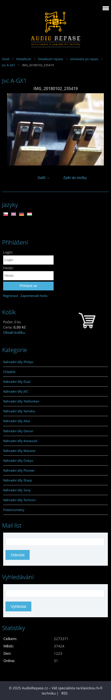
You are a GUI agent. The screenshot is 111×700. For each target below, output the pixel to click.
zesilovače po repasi (84, 59)
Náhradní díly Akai (16, 421)
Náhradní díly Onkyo (18, 460)
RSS (64, 693)
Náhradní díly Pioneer (19, 470)
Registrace (10, 296)
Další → (44, 177)
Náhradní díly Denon (18, 431)
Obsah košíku (14, 332)
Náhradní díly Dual (16, 381)
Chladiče (9, 372)
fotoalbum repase (50, 59)
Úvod (5, 59)
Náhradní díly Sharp (17, 480)
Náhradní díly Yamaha (19, 411)
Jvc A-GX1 (8, 65)
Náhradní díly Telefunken (21, 401)
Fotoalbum (23, 59)
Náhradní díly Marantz (19, 451)
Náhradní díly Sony (17, 490)
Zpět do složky (75, 177)
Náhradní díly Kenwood (20, 441)
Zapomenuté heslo (34, 296)
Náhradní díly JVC (15, 391)
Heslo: (8, 267)
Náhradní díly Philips (18, 362)
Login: (8, 252)
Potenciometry (13, 510)
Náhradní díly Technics (19, 500)
